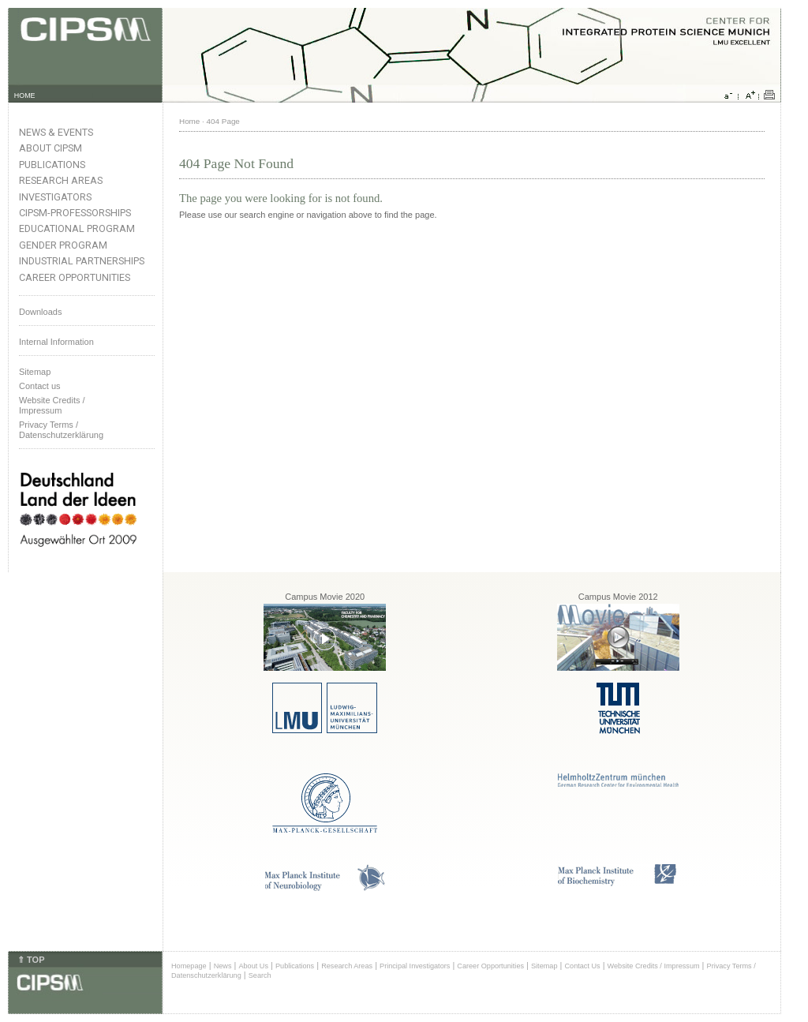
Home (189, 121)
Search (260, 975)
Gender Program (63, 245)
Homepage (189, 966)
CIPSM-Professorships (75, 213)
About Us (253, 966)
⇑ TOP (30, 959)
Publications (52, 164)
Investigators (55, 197)
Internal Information (56, 341)
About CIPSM (50, 148)
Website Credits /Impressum (52, 405)
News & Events (56, 132)
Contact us (40, 386)
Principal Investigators (415, 966)
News (223, 966)
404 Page (223, 121)
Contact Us (582, 966)
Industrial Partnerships (81, 261)
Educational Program (77, 228)
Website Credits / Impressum (654, 966)
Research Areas (61, 180)
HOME (25, 95)
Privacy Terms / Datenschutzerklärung (61, 430)
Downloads (40, 311)
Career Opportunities (74, 277)
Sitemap (34, 371)
